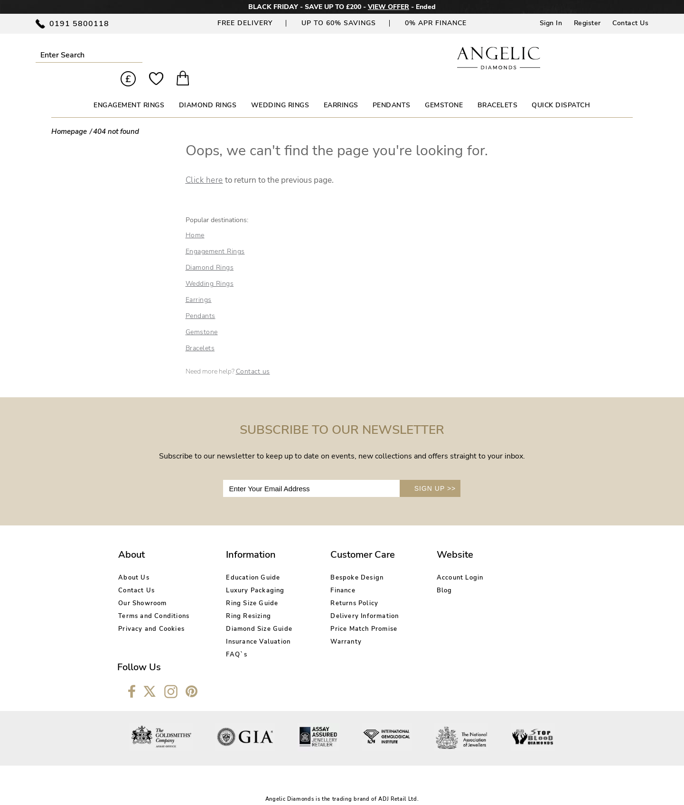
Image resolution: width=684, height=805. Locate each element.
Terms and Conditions (153, 599)
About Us (134, 561)
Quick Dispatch (561, 89)
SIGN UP (435, 472)
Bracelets (200, 332)
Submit (129, 54)
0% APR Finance (436, 23)
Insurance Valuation (250, 625)
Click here (204, 164)
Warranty (330, 625)
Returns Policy (338, 586)
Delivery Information (348, 599)
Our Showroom (142, 586)
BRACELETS (498, 89)
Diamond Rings (210, 251)
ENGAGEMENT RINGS (129, 89)
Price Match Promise (347, 612)
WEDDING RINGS (280, 89)
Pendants (201, 299)
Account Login (435, 561)
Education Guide (245, 561)
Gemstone (202, 315)
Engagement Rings (215, 235)
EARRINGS (341, 89)
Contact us (253, 355)
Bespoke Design (340, 561)
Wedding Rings (210, 267)
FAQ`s (228, 638)
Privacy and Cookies (151, 612)
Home (195, 219)
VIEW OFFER (388, 6)
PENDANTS (392, 89)
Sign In (551, 23)
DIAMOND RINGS (208, 89)
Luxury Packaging (247, 574)
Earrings (199, 283)
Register (587, 23)
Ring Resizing (240, 599)
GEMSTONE (444, 89)
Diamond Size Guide (251, 612)
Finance (326, 574)
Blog (420, 574)
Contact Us (630, 23)
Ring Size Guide (244, 586)
